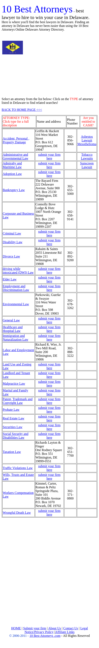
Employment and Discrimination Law (16, 288)
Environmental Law (16, 304)
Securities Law (12, 427)
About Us (54, 628)
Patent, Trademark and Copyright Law (17, 401)
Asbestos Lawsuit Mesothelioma (86, 140)
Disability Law (12, 242)
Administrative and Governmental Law (15, 156)
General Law (11, 320)
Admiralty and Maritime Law (12, 165)
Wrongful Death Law (17, 512)
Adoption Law (12, 174)
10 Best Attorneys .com (44, 635)
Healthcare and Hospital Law (12, 329)
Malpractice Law (14, 383)
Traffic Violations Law (18, 468)
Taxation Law (12, 452)
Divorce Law (11, 256)
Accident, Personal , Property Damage (16, 140)
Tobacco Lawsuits (87, 156)
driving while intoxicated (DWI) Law (18, 270)
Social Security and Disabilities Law (15, 435)
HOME (16, 628)
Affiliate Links (64, 632)
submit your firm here (49, 156)
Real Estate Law (13, 418)
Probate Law (11, 409)
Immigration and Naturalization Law (15, 337)
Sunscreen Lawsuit (87, 165)
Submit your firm (34, 628)
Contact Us (70, 628)
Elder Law (9, 279)
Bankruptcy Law (14, 190)
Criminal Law (12, 233)
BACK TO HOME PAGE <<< (22, 109)
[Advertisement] (62, 64)
